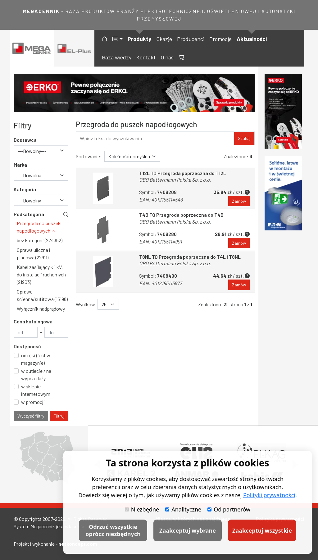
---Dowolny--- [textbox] (32, 151)
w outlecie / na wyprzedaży (36, 374)
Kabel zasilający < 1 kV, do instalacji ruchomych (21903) (41, 274)
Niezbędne (142, 509)
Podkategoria (29, 214)
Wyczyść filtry (30, 416)
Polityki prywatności (269, 495)
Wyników (85, 304)
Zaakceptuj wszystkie (262, 530)
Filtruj (59, 416)
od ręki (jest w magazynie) (35, 359)
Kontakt (146, 57)
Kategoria (25, 189)
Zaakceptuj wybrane (187, 530)
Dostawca (25, 140)
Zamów (239, 201)
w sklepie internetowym (35, 390)
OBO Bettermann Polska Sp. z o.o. (175, 180)
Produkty (139, 38)
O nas (167, 57)
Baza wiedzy (116, 57)
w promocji (33, 402)
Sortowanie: (89, 156)
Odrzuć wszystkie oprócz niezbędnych (112, 530)
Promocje (220, 38)
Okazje (164, 38)
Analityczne (183, 509)
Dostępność (27, 346)
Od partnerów (228, 509)
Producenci (190, 38)
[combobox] (41, 150)
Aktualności (252, 38)
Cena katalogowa (33, 321)
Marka (20, 165)
